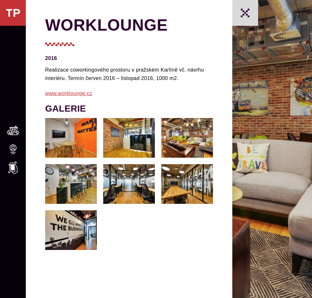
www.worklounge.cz (68, 93)
